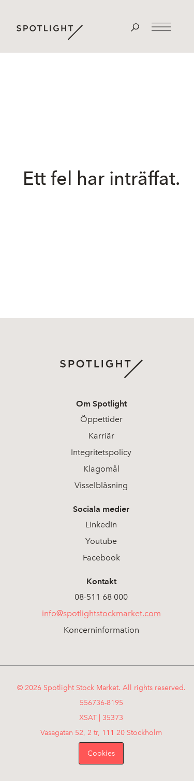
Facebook (101, 558)
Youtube (101, 541)
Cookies (101, 753)
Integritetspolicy (101, 452)
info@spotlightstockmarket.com (101, 613)
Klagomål (101, 469)
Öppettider (101, 419)
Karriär (101, 436)
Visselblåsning (101, 485)
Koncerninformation (101, 630)
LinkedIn (101, 524)
